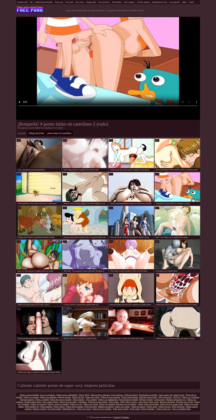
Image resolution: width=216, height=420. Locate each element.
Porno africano (117, 395)
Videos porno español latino (30, 7)
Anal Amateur (129, 2)
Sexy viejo (80, 2)
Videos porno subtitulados (66, 395)
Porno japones (79, 400)
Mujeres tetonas (64, 397)
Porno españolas (148, 409)
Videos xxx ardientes (48, 397)
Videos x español (42, 400)
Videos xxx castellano (190, 397)
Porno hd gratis (90, 407)
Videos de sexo (78, 397)
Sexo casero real (165, 395)
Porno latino (135, 409)
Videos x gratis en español (58, 404)
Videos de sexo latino (68, 402)
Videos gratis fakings (129, 397)
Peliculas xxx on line (184, 402)
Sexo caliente (91, 400)
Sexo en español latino (181, 409)
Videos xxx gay (76, 404)
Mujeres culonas (146, 400)
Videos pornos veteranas (100, 395)
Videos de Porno (131, 395)
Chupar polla (91, 2)
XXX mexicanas (165, 397)
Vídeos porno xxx (163, 409)
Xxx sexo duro (104, 2)
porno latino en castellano (59, 133)
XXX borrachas (178, 407)
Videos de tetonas (138, 407)
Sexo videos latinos (50, 402)
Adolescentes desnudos (44, 2)
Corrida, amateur (143, 2)
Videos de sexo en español (61, 400)
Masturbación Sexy (159, 2)
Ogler (184, 2)
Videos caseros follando (29, 395)
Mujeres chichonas (167, 402)
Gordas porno (159, 400)
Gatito (191, 2)
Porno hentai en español (128, 400)
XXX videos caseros (129, 402)
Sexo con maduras (47, 395)
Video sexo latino (92, 397)
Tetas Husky (116, 2)
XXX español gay (32, 407)
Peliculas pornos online (97, 402)
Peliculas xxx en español (126, 404)
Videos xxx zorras (90, 404)
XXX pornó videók (121, 409)
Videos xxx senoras (38, 404)
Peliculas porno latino (148, 397)
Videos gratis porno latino (148, 404)
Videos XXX (83, 395)
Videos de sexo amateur (110, 397)
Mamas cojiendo (39, 409)
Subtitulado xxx (69, 409)
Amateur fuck (22, 2)
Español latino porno (32, 402)
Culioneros (82, 402)
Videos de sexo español (102, 409)
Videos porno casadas (74, 407)
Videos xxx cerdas (122, 407)
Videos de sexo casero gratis (171, 404)
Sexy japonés (175, 2)
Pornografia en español (148, 395)
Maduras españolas (105, 407)
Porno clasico (59, 407)
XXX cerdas (114, 402)
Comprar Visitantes (121, 417)
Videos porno (151, 407)
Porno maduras (46, 407)
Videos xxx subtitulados (108, 400)
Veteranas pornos (27, 400)
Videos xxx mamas (31, 397)
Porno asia (59, 2)
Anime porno (179, 395)
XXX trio (177, 397)
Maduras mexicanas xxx (176, 400)
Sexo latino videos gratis (148, 402)
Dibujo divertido (36, 133)
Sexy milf (69, 2)
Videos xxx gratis (84, 409)
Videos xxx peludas (107, 404)
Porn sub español (54, 409)
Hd (31, 2)
